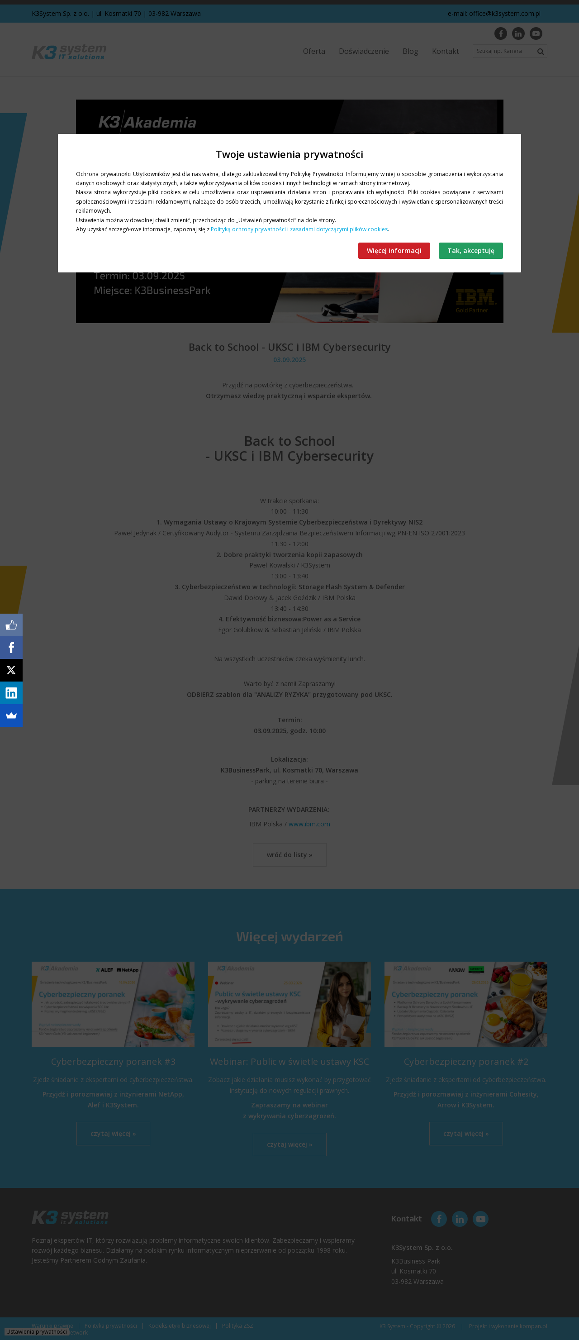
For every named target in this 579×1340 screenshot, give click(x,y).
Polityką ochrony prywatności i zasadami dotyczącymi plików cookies (299, 229)
